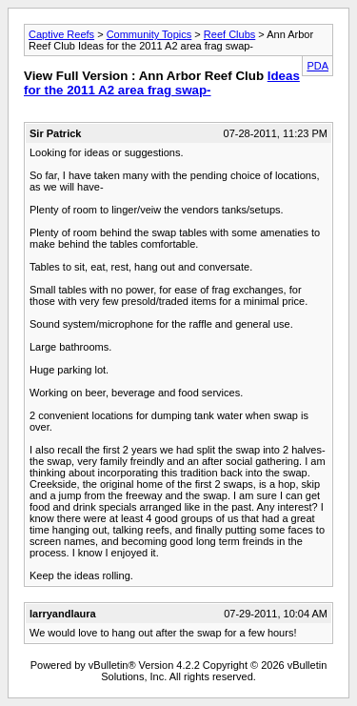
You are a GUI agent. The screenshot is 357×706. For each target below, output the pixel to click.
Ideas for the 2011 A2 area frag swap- (162, 83)
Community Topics (149, 34)
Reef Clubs (229, 34)
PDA (317, 65)
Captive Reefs (61, 34)
